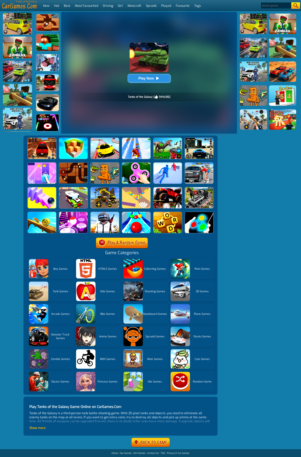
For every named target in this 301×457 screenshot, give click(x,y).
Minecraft (134, 6)
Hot (56, 6)
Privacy (171, 453)
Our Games (126, 453)
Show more (37, 428)
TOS (163, 453)
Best (67, 6)
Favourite (183, 6)
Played (166, 6)
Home (115, 453)
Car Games (183, 453)
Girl (120, 6)
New (46, 6)
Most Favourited (86, 6)
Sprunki (151, 6)
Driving (108, 6)
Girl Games (139, 453)
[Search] (276, 5)
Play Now (149, 78)
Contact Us (153, 453)
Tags (197, 6)
